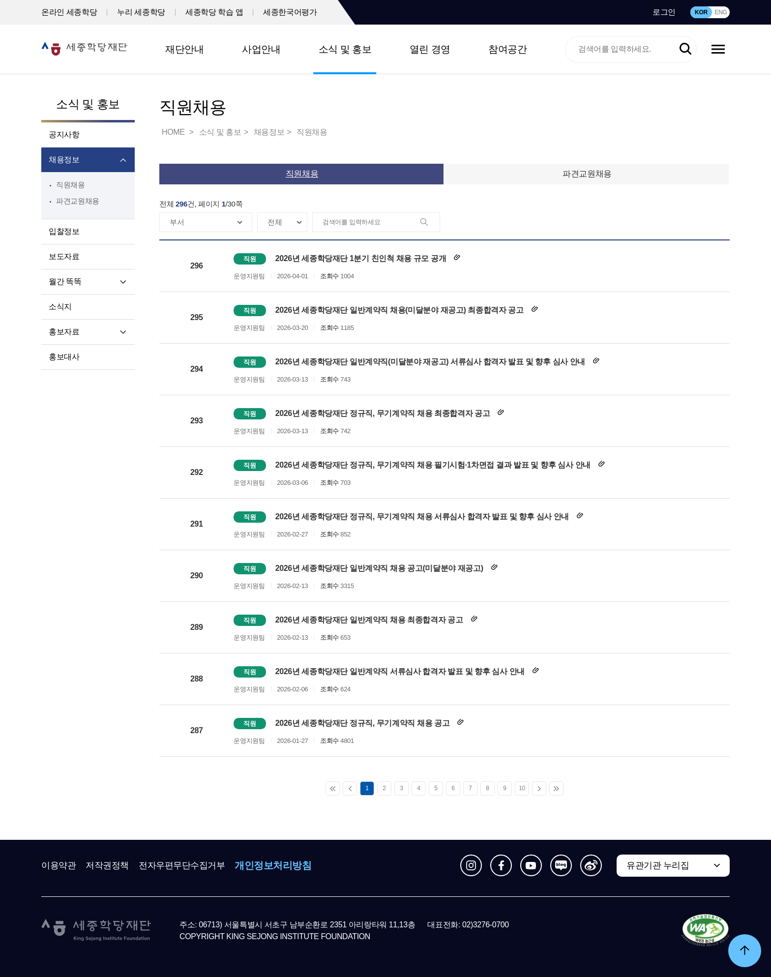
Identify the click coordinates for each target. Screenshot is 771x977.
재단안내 (184, 49)
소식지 (60, 306)
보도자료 (64, 256)
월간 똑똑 (65, 281)
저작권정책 (107, 865)
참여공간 (507, 49)
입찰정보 (64, 231)
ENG (720, 12)
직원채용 (70, 184)
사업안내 (261, 49)
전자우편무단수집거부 (182, 865)
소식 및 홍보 (345, 49)
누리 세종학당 (141, 12)
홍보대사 (64, 357)
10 (522, 788)
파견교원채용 (77, 201)
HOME (174, 132)
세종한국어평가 (290, 12)
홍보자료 (64, 331)
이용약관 (58, 865)
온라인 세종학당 (69, 12)
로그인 (664, 12)
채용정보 (64, 159)
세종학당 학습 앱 (214, 12)
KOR (701, 12)
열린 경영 (430, 49)
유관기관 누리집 (657, 865)
